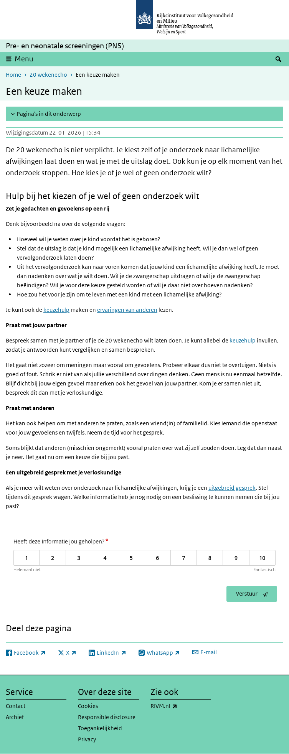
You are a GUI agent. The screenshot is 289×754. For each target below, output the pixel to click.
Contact (15, 706)
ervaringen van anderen (127, 309)
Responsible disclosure (106, 717)
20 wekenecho (48, 74)
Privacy (87, 739)
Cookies (88, 706)
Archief (15, 717)
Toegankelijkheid (100, 728)
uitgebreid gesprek (232, 487)
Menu (24, 58)
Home (13, 74)
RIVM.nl (180, 706)
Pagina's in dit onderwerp (49, 113)
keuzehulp (56, 309)
